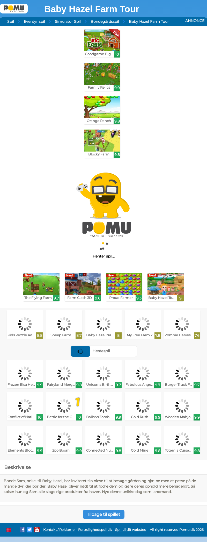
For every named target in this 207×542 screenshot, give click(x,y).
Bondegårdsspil (105, 21)
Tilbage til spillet (103, 514)
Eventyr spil (34, 21)
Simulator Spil (68, 21)
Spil (10, 21)
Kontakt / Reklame (59, 530)
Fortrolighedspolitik (95, 530)
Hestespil (90, 350)
